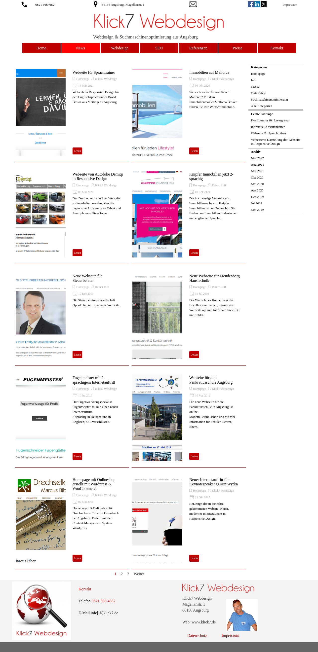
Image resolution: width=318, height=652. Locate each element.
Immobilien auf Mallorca (209, 72)
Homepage (82, 79)
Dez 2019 (257, 197)
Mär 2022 (257, 158)
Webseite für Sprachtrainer (94, 72)
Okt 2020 (257, 177)
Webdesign (120, 48)
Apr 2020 (257, 190)
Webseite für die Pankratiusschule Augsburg (211, 380)
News (80, 48)
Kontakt (276, 48)
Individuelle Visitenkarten (268, 127)
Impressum (289, 4)
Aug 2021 (257, 164)
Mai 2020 (257, 184)
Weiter (139, 574)
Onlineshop (258, 93)
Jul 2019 (256, 203)
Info (253, 80)
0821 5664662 (44, 4)
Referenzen (198, 48)
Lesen (77, 151)
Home (41, 48)
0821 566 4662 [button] (104, 601)
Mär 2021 (257, 171)
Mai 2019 (257, 210)
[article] (72, 112)
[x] (264, 4)
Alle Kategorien (261, 106)
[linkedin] (257, 4)
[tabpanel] (137, 4)
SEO (159, 48)
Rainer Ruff (219, 185)
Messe (255, 86)
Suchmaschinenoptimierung (269, 99)
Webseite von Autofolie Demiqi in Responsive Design (98, 176)
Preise (237, 48)
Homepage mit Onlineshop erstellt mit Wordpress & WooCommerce (94, 484)
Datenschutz (197, 635)
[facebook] (251, 4)
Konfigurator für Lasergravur (270, 120)
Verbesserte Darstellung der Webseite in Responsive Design (275, 141)
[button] (24, 3)
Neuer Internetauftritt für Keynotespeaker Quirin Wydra (213, 481)
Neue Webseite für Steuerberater (87, 278)
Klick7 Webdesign (106, 79)
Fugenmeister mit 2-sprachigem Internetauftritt (94, 380)
